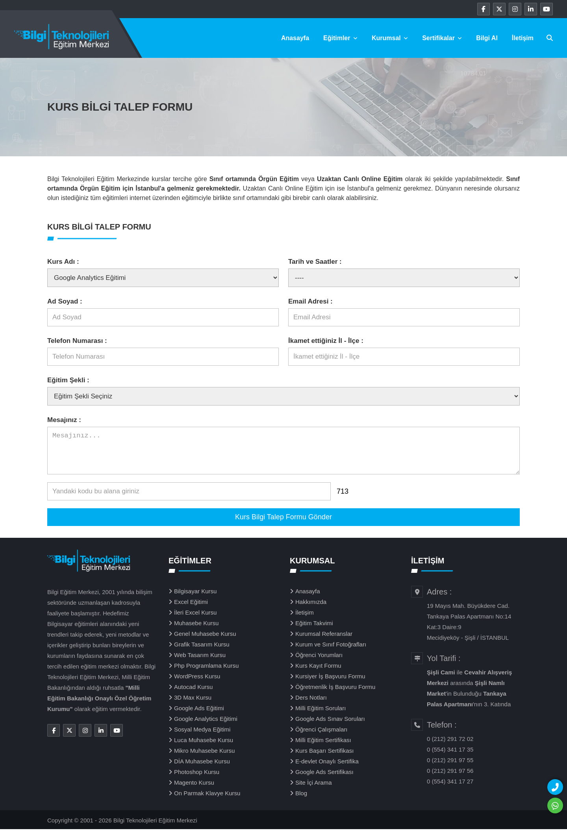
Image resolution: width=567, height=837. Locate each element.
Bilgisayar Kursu (195, 599)
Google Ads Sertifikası (324, 779)
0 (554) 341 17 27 (450, 789)
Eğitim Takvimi (314, 631)
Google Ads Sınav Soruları (330, 726)
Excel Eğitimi (191, 609)
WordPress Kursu (197, 684)
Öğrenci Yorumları (319, 662)
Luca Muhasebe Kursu (203, 747)
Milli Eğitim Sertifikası (323, 747)
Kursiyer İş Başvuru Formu (330, 684)
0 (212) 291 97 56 (450, 778)
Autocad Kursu (193, 694)
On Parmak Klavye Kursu (207, 801)
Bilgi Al (487, 38)
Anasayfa (295, 38)
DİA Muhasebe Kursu (202, 769)
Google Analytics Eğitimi (205, 726)
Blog (301, 801)
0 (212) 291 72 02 (450, 746)
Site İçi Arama (313, 790)
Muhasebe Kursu (196, 631)
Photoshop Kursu (196, 779)
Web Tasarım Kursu (200, 662)
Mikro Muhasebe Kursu (204, 758)
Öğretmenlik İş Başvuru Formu (335, 694)
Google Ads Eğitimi (199, 716)
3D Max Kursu (192, 705)
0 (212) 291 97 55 (450, 768)
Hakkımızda (310, 609)
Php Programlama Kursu (206, 673)
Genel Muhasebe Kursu (205, 641)
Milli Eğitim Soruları (320, 716)
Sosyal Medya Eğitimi (202, 737)
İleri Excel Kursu (195, 620)
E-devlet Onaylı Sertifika (327, 769)
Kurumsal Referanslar (323, 641)
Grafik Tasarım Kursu (202, 652)
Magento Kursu (194, 790)
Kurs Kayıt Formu (318, 673)
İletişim (523, 38)
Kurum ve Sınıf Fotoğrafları (330, 652)
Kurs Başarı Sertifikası (324, 758)
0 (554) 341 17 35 (450, 757)
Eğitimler (340, 38)
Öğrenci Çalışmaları (321, 737)
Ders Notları (311, 705)
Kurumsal (390, 38)
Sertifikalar (442, 38)
